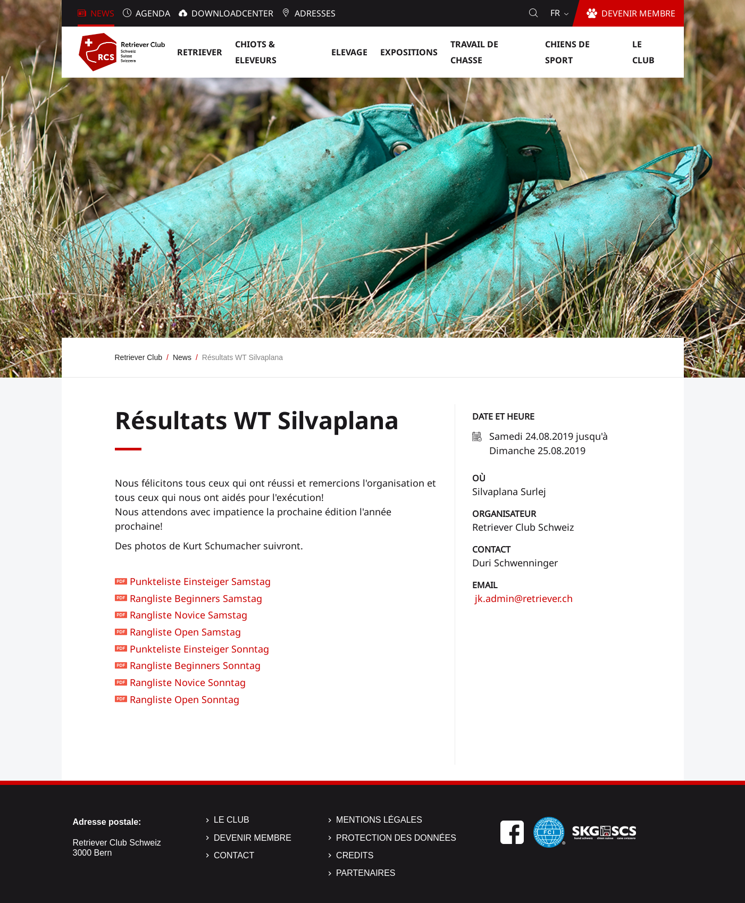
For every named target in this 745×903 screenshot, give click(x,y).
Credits (354, 855)
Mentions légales (379, 819)
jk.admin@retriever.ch (522, 598)
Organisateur (504, 513)
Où (478, 478)
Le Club (231, 819)
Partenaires (365, 872)
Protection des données (396, 837)
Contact (491, 549)
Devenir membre (252, 837)
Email (484, 585)
